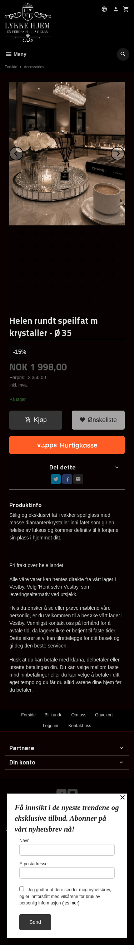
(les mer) (70, 903)
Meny (15, 54)
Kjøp (36, 420)
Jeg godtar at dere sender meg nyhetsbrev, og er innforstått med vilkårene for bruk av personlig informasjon (65, 896)
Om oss (78, 714)
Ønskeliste (98, 420)
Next (124, 152)
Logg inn (51, 725)
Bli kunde (54, 714)
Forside (11, 67)
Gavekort (104, 714)
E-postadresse (67, 870)
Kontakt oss (79, 725)
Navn (67, 847)
